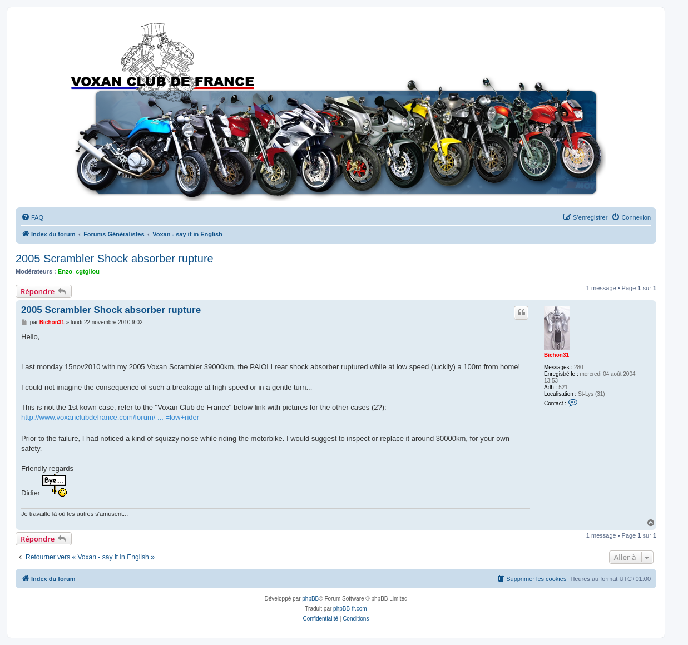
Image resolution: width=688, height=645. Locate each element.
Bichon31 (556, 355)
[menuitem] (32, 217)
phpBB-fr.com (350, 609)
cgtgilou (88, 271)
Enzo (65, 271)
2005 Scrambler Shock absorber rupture (115, 258)
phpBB (310, 599)
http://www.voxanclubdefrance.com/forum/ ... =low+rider (110, 417)
